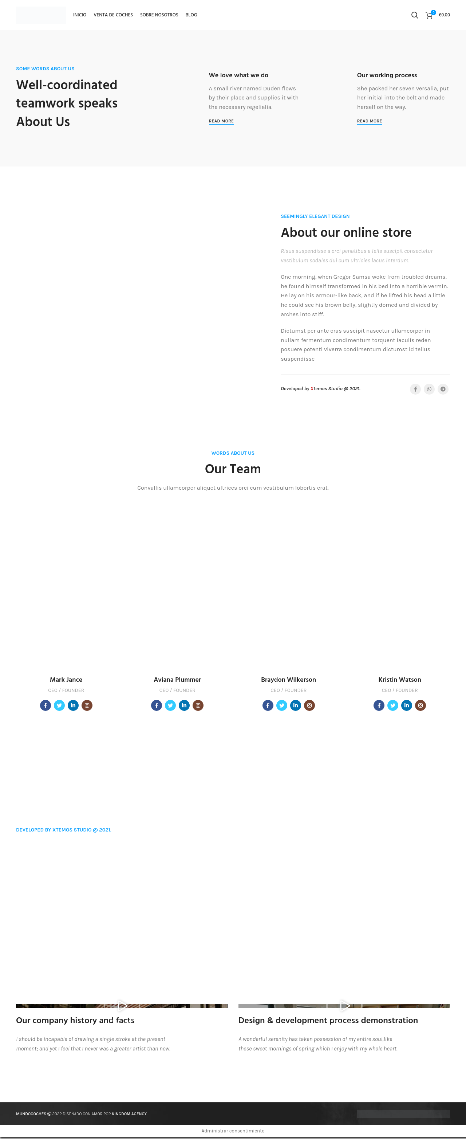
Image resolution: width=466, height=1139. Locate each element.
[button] (122, 1008)
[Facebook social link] (415, 391)
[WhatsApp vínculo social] (429, 391)
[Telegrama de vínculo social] (443, 391)
